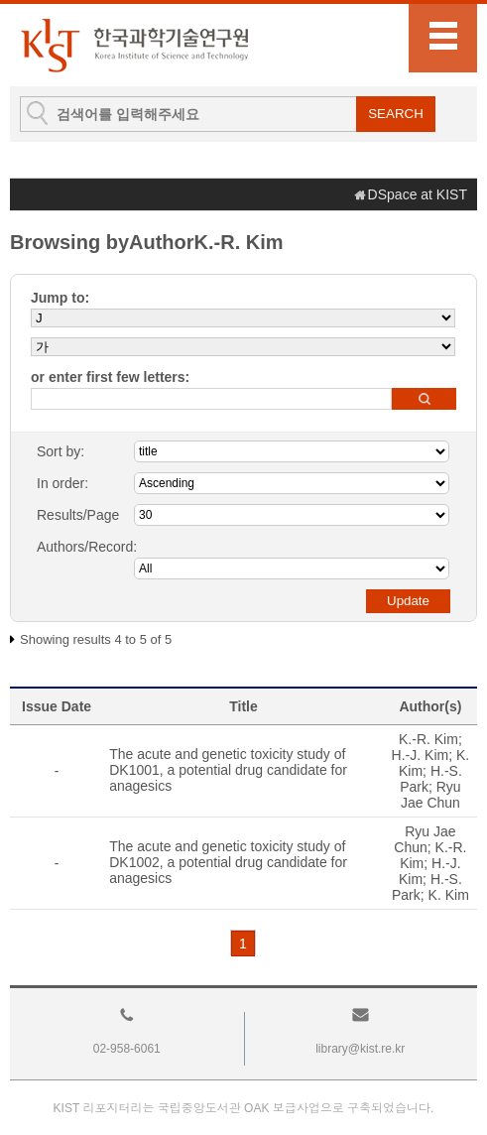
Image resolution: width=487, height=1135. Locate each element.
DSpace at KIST (417, 194)
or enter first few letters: (110, 377)
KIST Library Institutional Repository (134, 45)
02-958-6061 (127, 1049)
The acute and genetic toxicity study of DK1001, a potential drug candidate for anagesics (228, 770)
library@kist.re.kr (360, 1049)
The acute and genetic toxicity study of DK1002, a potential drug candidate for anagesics (228, 862)
